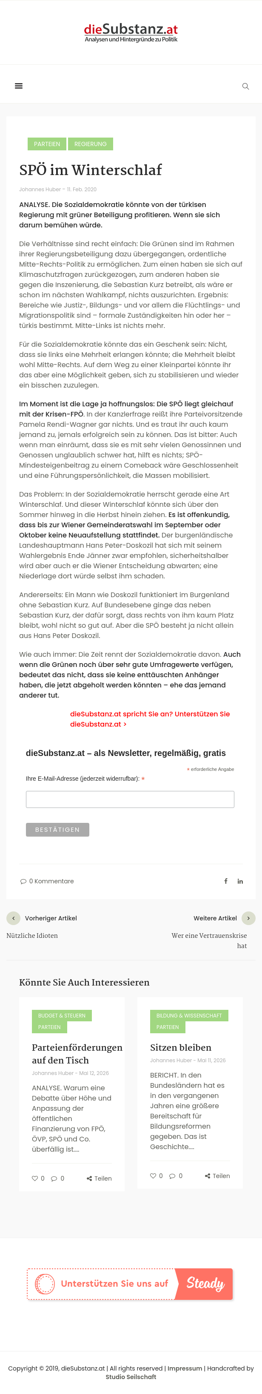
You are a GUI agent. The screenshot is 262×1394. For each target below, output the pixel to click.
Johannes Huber (40, 189)
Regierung (90, 144)
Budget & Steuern (61, 1015)
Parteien (47, 144)
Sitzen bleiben (180, 1048)
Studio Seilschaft (131, 1377)
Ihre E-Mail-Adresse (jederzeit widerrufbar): (85, 779)
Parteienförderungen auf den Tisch (77, 1054)
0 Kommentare (46, 881)
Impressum (185, 1368)
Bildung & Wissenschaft (189, 1015)
